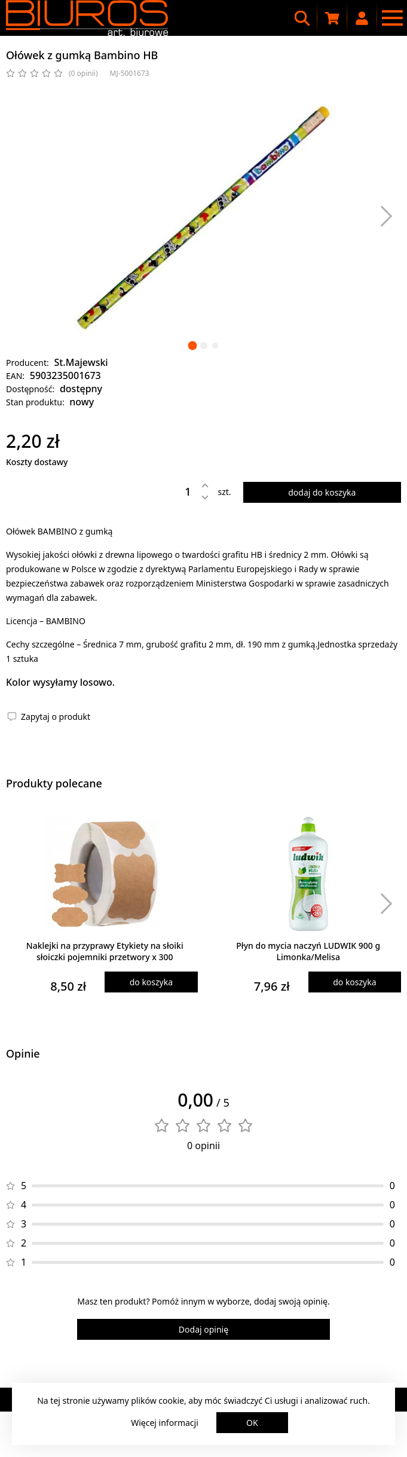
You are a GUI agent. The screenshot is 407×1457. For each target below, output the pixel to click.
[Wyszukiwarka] (302, 18)
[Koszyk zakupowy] (332, 18)
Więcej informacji (164, 1422)
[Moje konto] (362, 18)
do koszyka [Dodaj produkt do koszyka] (151, 982)
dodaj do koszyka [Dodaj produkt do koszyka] (322, 492)
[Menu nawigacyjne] (392, 18)
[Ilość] (179, 491)
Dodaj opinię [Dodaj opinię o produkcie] (203, 1329)
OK (252, 1422)
